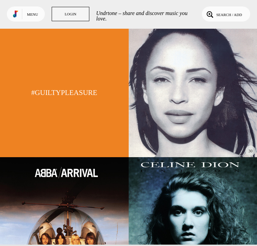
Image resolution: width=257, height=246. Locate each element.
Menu (32, 14)
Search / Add (223, 14)
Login (70, 14)
